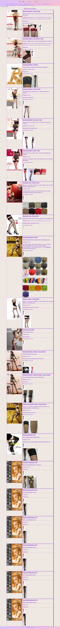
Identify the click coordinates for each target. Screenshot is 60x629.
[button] (28, 4)
